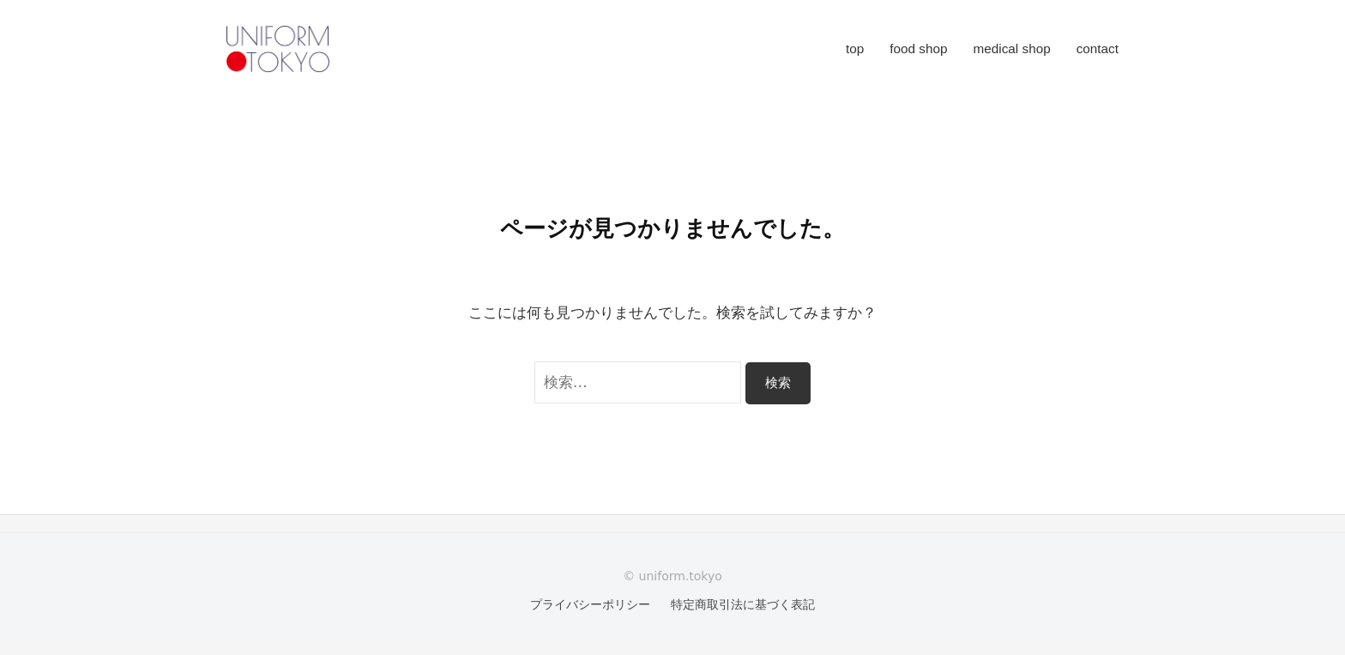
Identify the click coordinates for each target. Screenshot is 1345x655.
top (855, 48)
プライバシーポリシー (590, 604)
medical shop (1012, 48)
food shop (918, 48)
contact (1098, 48)
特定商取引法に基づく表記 (743, 604)
